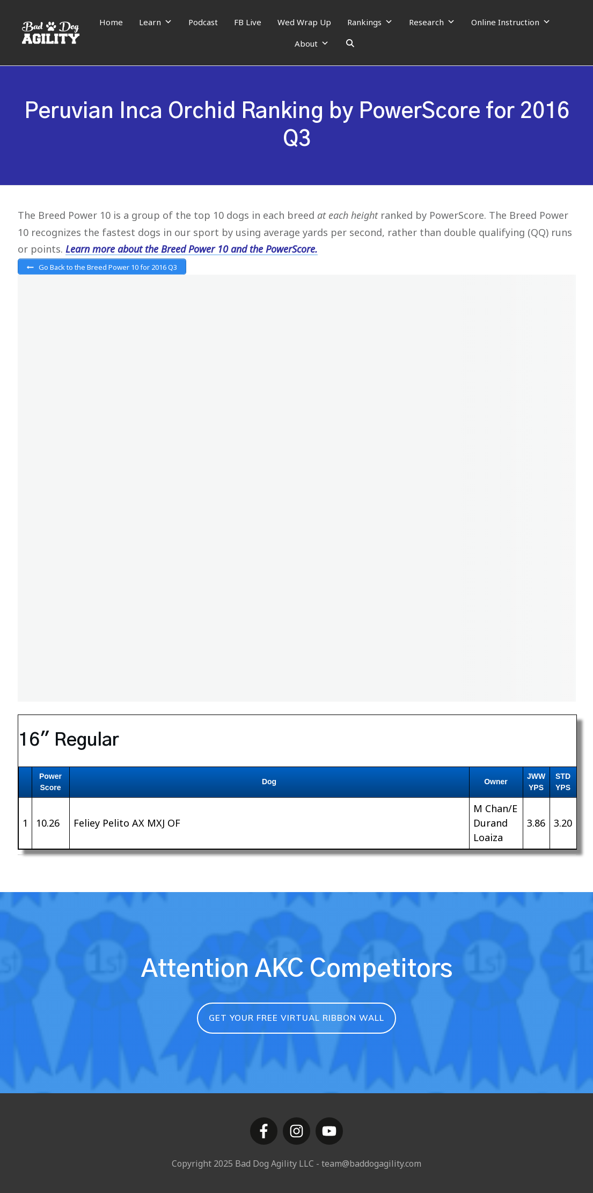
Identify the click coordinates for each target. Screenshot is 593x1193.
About (312, 43)
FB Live (247, 22)
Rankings (370, 22)
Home (111, 22)
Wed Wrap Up (304, 22)
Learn (155, 22)
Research (432, 22)
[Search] (350, 43)
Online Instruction (511, 22)
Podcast (203, 22)
